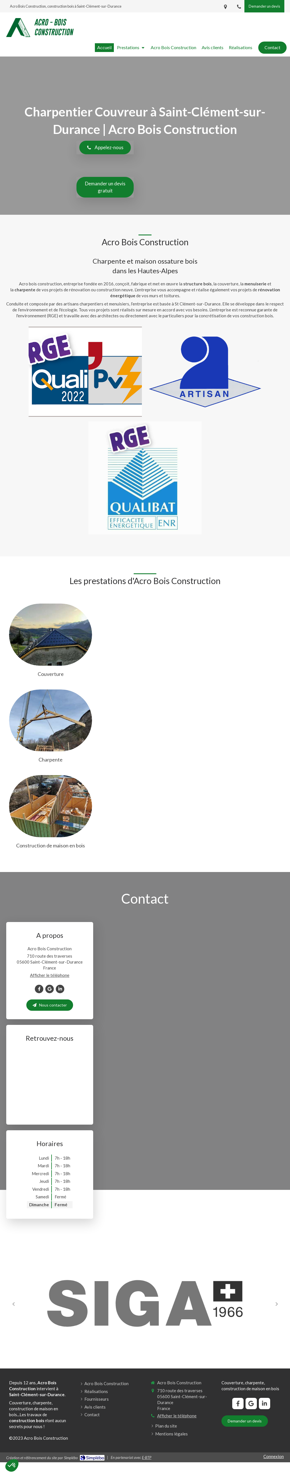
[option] (145, 1303)
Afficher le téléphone (49, 975)
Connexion (273, 1456)
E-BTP (146, 1457)
